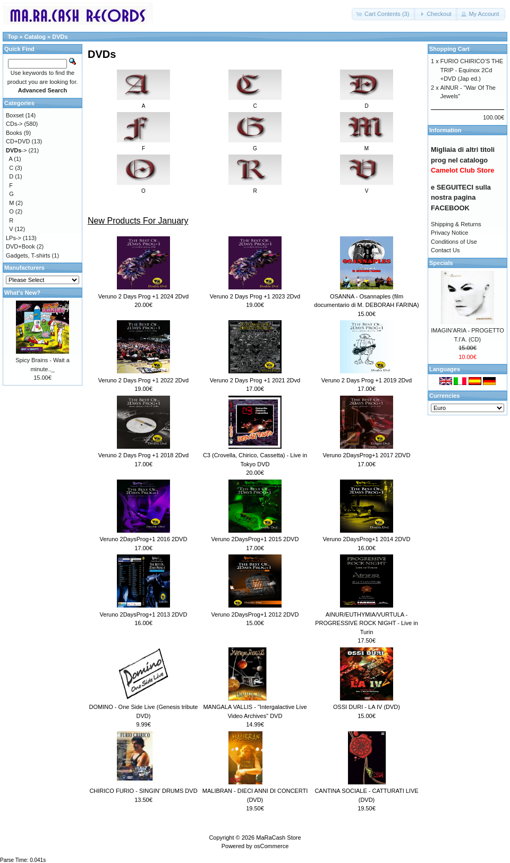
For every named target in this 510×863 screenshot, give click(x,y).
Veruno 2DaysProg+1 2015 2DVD (255, 539)
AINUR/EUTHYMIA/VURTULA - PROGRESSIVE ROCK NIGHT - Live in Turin (366, 623)
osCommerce (271, 846)
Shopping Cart (449, 49)
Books (14, 133)
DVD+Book (20, 246)
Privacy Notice (449, 232)
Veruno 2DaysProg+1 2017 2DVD (367, 455)
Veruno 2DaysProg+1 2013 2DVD (144, 614)
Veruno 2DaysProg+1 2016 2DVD (144, 539)
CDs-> (14, 124)
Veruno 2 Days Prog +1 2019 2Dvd (366, 380)
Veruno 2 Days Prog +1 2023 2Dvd (255, 296)
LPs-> (13, 238)
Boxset (15, 115)
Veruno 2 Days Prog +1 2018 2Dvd (143, 455)
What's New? (22, 292)
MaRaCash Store (278, 837)
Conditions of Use (454, 241)
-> (16, 150)
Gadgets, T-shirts (28, 255)
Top (12, 36)
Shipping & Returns (456, 224)
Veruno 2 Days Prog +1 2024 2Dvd (143, 296)
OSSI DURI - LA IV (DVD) (366, 707)
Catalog (35, 36)
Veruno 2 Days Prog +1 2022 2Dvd (143, 380)
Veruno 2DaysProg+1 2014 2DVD (367, 539)
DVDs (59, 36)
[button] (383, 14)
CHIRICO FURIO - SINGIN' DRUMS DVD (143, 791)
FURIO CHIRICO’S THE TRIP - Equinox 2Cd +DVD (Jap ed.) (471, 70)
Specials (441, 263)
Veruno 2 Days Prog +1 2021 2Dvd (255, 380)
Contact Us (445, 250)
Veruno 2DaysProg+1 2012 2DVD (255, 614)
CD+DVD (18, 141)
